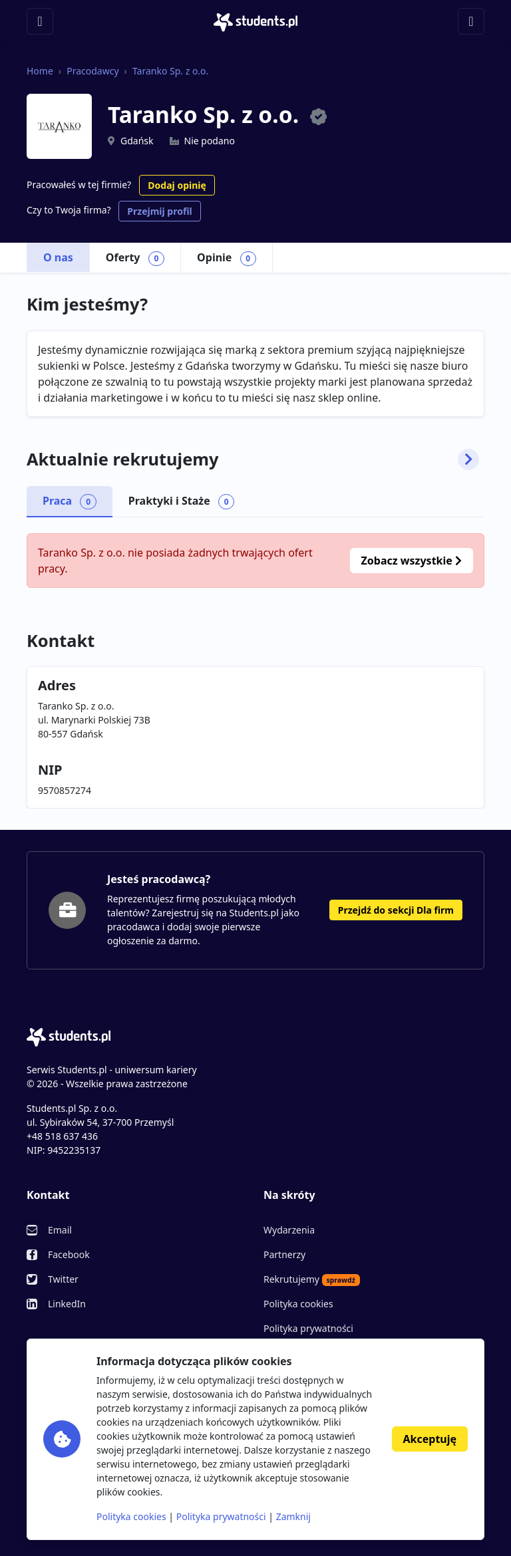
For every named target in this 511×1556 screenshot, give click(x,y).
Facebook (69, 1254)
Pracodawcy (92, 71)
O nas (58, 257)
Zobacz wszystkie (411, 560)
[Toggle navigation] (40, 21)
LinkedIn (67, 1303)
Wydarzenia (289, 1230)
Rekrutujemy (311, 1279)
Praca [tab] (69, 501)
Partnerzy (284, 1254)
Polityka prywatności (308, 1328)
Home (40, 71)
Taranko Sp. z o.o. (170, 71)
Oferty (135, 258)
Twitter (63, 1279)
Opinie (226, 258)
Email (60, 1230)
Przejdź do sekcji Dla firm (396, 910)
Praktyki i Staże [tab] (181, 501)
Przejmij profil (159, 211)
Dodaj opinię (177, 185)
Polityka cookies (298, 1303)
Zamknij (293, 1516)
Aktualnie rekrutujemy (253, 459)
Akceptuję (429, 1439)
